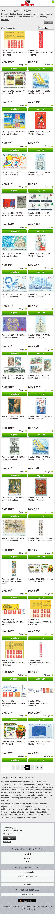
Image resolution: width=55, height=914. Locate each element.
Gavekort (27, 858)
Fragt (27, 880)
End (41, 767)
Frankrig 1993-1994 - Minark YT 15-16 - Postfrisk (40, 580)
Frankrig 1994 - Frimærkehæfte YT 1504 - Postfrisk (13, 622)
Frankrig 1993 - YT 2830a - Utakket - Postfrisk (13, 458)
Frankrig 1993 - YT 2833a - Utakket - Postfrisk (40, 499)
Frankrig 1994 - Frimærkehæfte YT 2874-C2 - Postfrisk (40, 622)
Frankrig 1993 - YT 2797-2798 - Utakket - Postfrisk (13, 214)
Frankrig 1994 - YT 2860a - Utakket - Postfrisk (40, 743)
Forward (37, 767)
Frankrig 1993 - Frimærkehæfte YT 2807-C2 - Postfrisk (14, 52)
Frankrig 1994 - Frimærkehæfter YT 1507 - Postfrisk (13, 703)
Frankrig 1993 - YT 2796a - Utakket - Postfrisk (40, 173)
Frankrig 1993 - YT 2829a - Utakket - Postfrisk (40, 417)
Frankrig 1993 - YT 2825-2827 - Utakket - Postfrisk (39, 377)
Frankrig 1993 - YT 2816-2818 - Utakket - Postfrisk (13, 377)
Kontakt (27, 854)
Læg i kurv (14, 69)
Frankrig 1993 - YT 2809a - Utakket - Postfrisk (40, 255)
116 (27, 767)
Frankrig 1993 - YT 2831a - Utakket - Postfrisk (40, 458)
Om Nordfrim (27, 894)
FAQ (27, 862)
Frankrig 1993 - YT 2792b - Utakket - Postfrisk (40, 132)
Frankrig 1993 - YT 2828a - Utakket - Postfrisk (13, 417)
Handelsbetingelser (27, 872)
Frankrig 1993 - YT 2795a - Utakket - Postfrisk (13, 173)
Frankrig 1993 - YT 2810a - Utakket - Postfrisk (13, 295)
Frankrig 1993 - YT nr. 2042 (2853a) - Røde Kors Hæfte (40, 539)
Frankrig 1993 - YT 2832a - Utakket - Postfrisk (13, 499)
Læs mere (5, 20)
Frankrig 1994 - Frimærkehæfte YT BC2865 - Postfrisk (40, 662)
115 (23, 767)
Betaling (27, 884)
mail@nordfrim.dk (27, 909)
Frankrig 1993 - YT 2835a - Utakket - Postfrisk (13, 539)
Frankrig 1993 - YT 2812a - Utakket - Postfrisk (13, 336)
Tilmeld (10, 838)
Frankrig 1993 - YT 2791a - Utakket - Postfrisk (13, 132)
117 (32, 767)
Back (18, 767)
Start (13, 767)
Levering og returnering (27, 876)
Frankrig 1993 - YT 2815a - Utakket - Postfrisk (40, 336)
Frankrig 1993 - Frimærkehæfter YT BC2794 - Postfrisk (40, 52)
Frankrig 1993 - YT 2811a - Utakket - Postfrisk (40, 295)
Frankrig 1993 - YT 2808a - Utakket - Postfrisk (13, 255)
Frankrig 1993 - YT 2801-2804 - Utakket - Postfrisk (39, 214)
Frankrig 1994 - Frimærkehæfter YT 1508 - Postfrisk (39, 703)
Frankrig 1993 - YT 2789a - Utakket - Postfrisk (40, 92)
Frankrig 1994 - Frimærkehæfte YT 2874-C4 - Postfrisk (14, 662)
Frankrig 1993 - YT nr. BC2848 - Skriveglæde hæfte (12, 581)
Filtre (49, 22)
